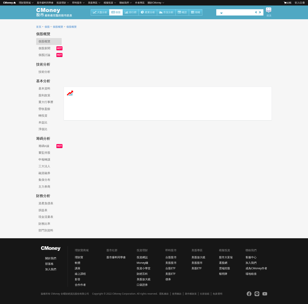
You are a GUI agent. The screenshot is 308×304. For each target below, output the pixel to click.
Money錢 (142, 263)
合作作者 (80, 285)
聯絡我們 (124, 2)
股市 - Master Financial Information (56, 12)
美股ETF (170, 274)
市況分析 (166, 12)
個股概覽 (58, 26)
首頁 (38, 26)
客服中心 (251, 257)
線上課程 (80, 274)
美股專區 (92, 2)
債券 (168, 279)
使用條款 (177, 293)
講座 (77, 268)
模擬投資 (108, 2)
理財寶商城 (25, 2)
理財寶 (79, 257)
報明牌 (223, 274)
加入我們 (50, 269)
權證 (182, 12)
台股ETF (170, 268)
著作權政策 (191, 293)
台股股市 (170, 257)
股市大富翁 (226, 257)
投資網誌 (142, 257)
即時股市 (77, 2)
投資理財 (61, 2)
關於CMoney (154, 2)
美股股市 (170, 263)
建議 (269, 15)
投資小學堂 (143, 268)
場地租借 (251, 274)
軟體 (77, 263)
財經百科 (142, 274)
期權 (195, 12)
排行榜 (131, 12)
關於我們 (50, 258)
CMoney (9, 2)
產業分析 (148, 12)
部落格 (49, 264)
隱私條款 (164, 293)
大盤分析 (100, 12)
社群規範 (204, 293)
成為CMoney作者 (256, 268)
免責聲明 (217, 293)
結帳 (288, 2)
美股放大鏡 (143, 279)
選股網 (223, 263)
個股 (116, 12)
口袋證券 (142, 285)
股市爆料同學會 (45, 2)
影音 (77, 279)
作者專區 (140, 2)
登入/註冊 (300, 2)
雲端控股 (224, 268)
